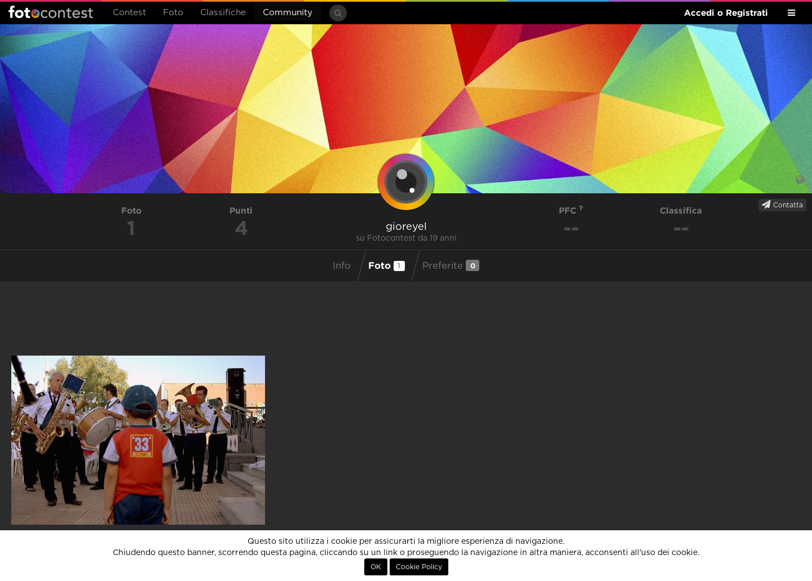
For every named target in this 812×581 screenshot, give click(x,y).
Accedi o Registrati (726, 12)
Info (342, 265)
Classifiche (223, 12)
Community (287, 12)
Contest (129, 12)
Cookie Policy (419, 567)
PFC (571, 210)
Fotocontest (50, 11)
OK (375, 567)
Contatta (782, 204)
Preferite (450, 265)
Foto (173, 12)
